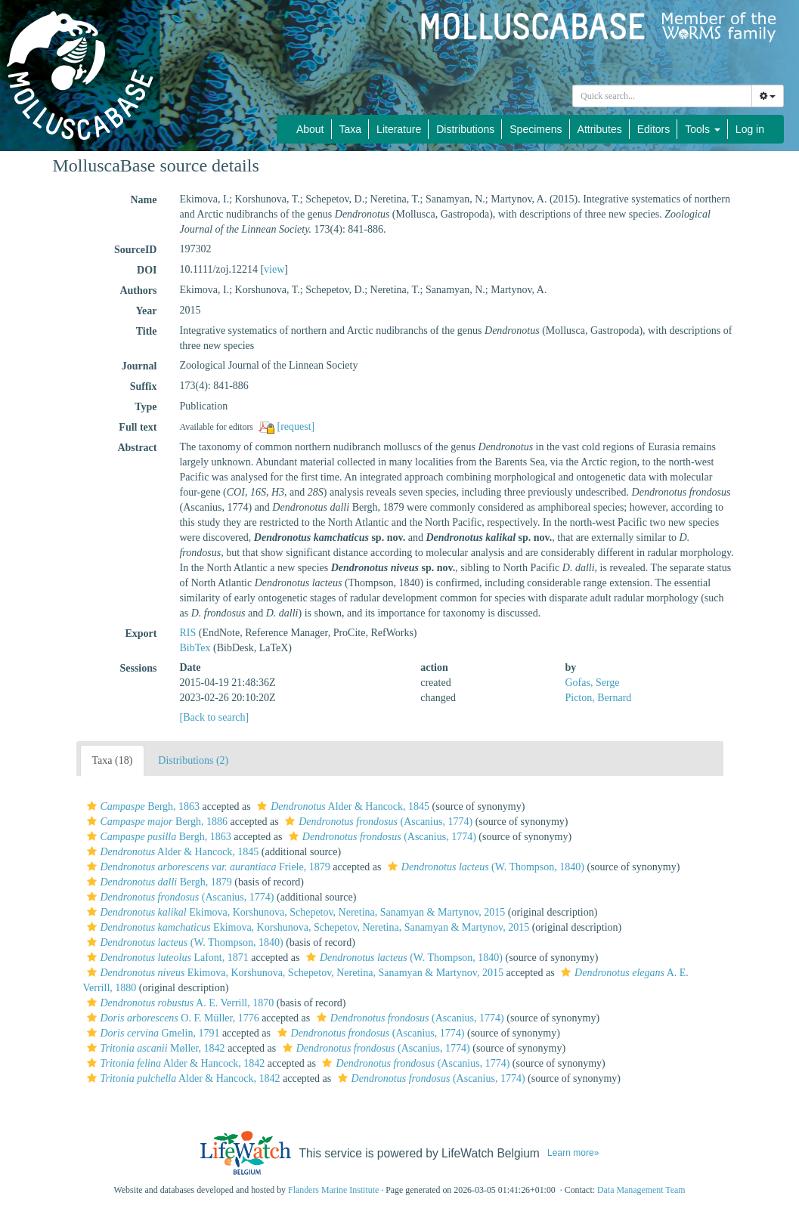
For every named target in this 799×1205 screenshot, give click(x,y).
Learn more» (573, 1153)
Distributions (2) (193, 760)
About (310, 129)
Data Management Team (641, 1190)
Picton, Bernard (598, 697)
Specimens (535, 129)
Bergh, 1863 (141, 806)
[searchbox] (662, 96)
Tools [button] (702, 129)
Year (145, 311)
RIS (187, 632)
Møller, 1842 (154, 1048)
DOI (146, 270)
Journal (139, 366)
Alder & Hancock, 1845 (341, 806)
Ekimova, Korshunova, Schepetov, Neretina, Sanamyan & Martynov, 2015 (294, 912)
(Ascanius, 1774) (376, 821)
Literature (398, 129)
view (274, 269)
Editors (653, 129)
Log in (750, 129)
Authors (137, 290)
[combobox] (662, 96)
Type (145, 406)
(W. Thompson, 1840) (484, 867)
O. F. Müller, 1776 (171, 1018)
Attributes (600, 129)
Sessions (137, 668)
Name (143, 199)
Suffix (143, 386)
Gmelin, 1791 (151, 1033)
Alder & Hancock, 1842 (174, 1063)
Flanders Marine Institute (333, 1190)
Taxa (350, 129)
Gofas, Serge (592, 682)
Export (140, 633)
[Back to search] (214, 717)
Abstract (136, 447)
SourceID (135, 249)
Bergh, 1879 (157, 882)
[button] (92, 806)
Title (146, 331)
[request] (296, 426)
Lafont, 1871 (166, 957)
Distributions (465, 129)
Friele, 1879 (206, 867)
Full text (137, 427)
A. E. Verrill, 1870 (178, 1003)
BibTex (194, 647)
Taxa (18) (112, 760)
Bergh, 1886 (155, 821)
